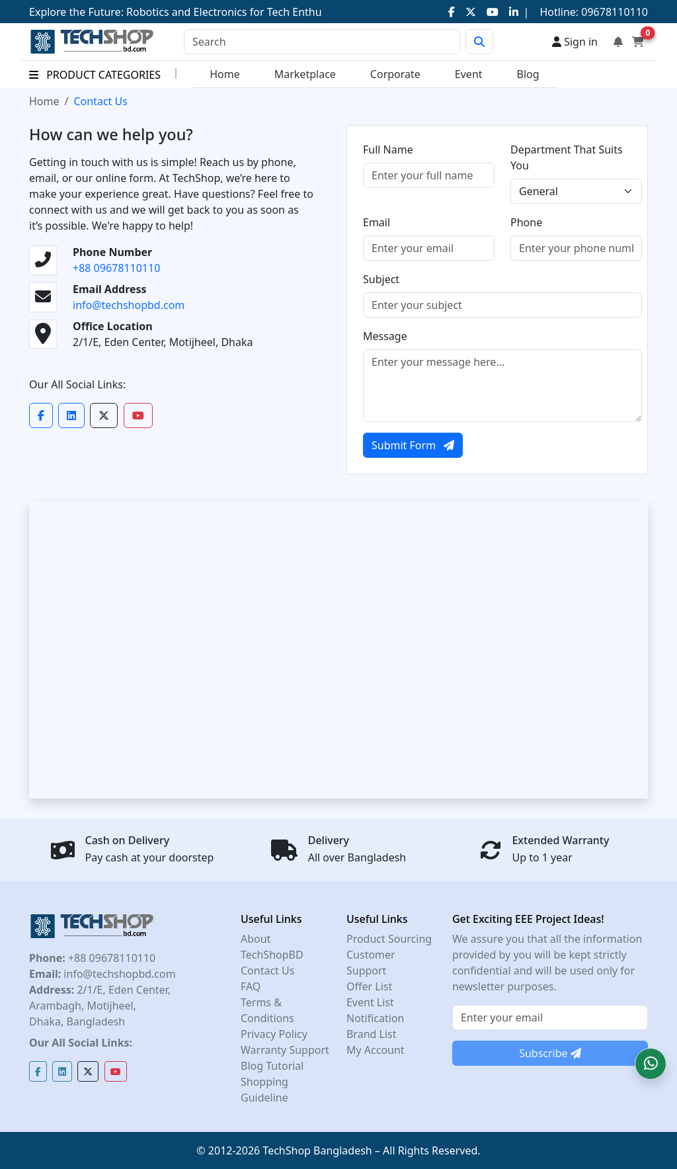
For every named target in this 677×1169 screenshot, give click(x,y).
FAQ (250, 986)
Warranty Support (285, 1050)
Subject (381, 279)
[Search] (322, 41)
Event (469, 74)
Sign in (575, 41)
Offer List (369, 986)
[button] (650, 1064)
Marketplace (305, 74)
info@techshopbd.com (128, 305)
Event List (370, 1002)
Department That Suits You (566, 157)
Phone (526, 222)
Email (376, 222)
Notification (375, 1018)
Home (225, 74)
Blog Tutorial (272, 1066)
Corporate (395, 74)
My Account (375, 1050)
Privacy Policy (274, 1034)
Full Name (388, 149)
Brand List (371, 1034)
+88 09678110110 (116, 268)
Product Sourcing (389, 938)
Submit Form (413, 445)
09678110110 (613, 12)
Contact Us (267, 970)
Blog (528, 74)
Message (385, 336)
